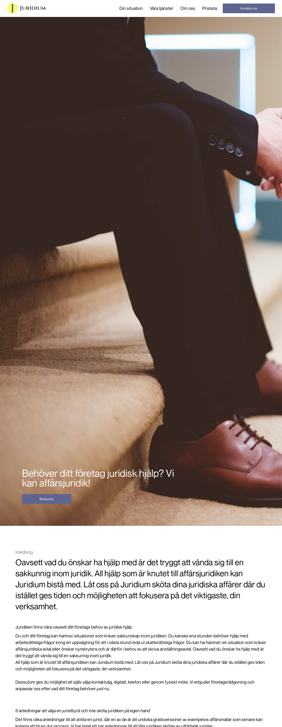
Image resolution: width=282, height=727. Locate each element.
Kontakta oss (248, 8)
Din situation (131, 8)
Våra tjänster (161, 8)
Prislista (209, 8)
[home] (26, 8)
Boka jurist (47, 499)
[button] (131, 8)
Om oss (187, 8)
